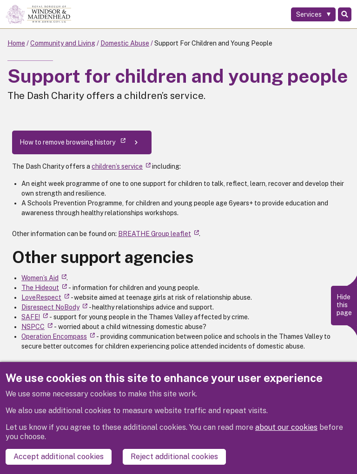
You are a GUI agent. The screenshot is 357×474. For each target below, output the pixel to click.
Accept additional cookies (58, 456)
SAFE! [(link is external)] (34, 317)
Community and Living (62, 43)
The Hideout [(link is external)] (44, 287)
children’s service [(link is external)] (121, 166)
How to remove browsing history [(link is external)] (73, 142)
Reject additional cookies (174, 456)
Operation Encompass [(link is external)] (58, 336)
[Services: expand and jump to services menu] (313, 14)
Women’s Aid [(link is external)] (43, 278)
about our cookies (286, 427)
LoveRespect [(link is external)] (45, 297)
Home (16, 43)
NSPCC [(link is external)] (37, 326)
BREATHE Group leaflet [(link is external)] (158, 233)
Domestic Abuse (124, 43)
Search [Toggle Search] (344, 14)
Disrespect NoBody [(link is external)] (54, 307)
